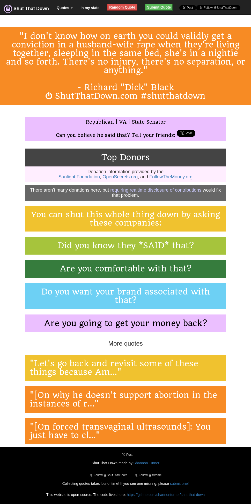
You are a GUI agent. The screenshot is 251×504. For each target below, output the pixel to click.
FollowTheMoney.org (171, 176)
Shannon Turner (146, 463)
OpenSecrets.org (120, 176)
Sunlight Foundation (79, 176)
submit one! (179, 483)
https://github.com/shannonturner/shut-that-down (166, 495)
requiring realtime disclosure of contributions (155, 190)
